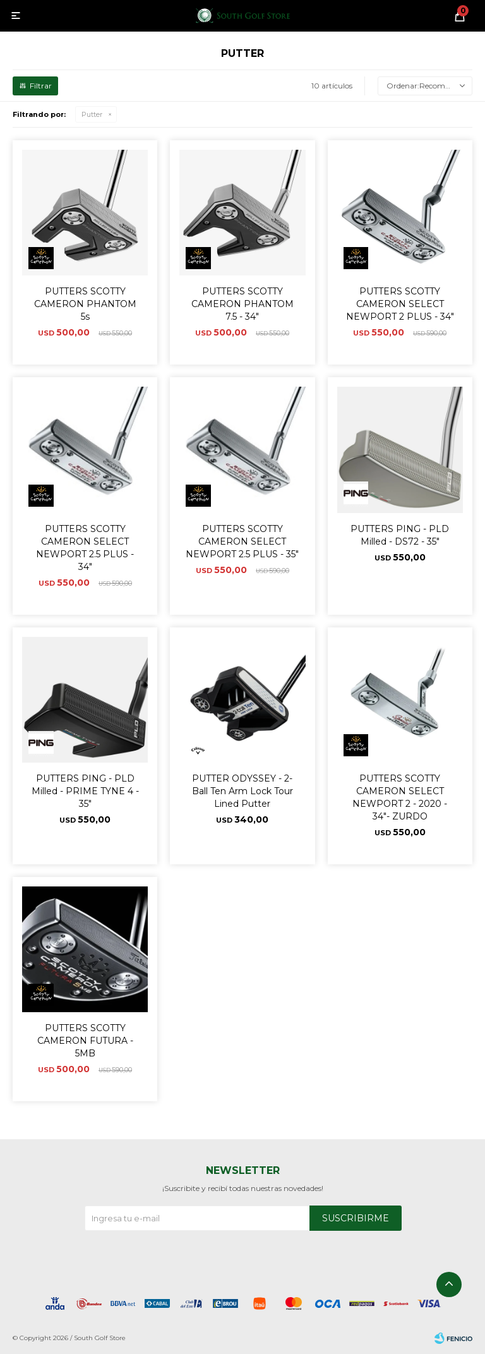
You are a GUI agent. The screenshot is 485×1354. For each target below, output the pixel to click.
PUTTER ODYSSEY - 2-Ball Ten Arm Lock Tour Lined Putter (242, 791)
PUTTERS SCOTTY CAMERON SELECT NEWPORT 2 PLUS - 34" (400, 304)
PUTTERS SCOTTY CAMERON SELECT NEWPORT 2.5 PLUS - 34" (85, 547)
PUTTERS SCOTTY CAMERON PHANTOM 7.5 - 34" (242, 304)
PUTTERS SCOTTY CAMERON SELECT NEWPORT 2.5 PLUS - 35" (242, 541)
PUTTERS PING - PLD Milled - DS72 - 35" (399, 535)
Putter (91, 114)
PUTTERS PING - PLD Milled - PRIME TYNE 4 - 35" (85, 791)
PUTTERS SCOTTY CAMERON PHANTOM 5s (85, 304)
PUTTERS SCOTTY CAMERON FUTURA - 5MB (85, 1040)
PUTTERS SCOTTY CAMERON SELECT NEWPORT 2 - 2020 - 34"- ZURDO (399, 797)
